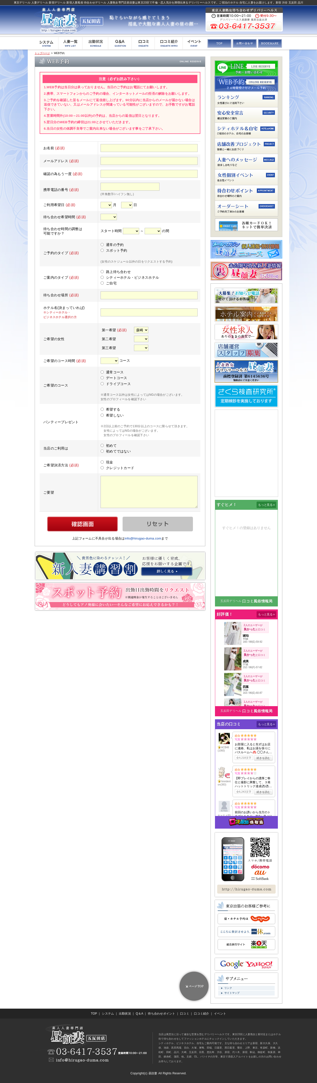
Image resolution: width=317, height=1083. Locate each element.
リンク (228, 988)
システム (108, 1013)
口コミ (184, 1013)
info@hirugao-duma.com (143, 538)
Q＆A (139, 1013)
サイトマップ (232, 993)
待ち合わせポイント (161, 1013)
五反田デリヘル (231, 601)
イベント (220, 1013)
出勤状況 (125, 1013)
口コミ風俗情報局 (257, 601)
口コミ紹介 (201, 1013)
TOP (94, 1013)
